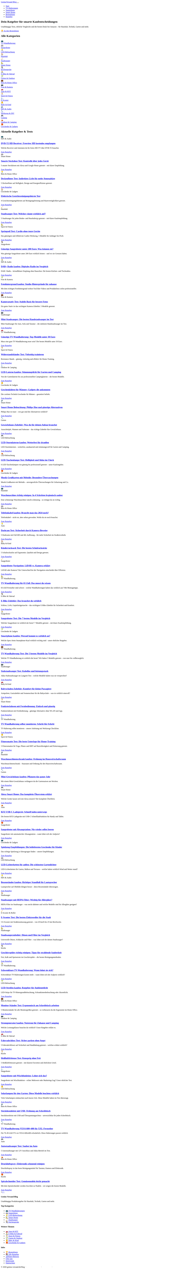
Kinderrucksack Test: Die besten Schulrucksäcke (24, 548)
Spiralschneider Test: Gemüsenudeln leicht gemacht (25, 1181)
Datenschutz (10, 1263)
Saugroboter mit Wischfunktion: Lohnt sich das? (24, 1075)
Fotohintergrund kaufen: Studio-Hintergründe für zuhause (29, 284)
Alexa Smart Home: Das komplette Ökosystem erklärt (26, 794)
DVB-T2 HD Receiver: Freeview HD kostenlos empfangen (28, 143)
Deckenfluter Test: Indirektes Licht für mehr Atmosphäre (28, 178)
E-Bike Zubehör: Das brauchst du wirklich (21, 601)
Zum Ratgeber (6, 152)
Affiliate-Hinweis (12, 1257)
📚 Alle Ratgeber (12, 1254)
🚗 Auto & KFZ (12, 1231)
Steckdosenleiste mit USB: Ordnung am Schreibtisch (25, 1111)
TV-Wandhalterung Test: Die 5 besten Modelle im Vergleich (29, 653)
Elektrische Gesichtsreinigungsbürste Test (20, 196)
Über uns (9, 1259)
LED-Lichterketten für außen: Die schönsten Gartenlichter (29, 864)
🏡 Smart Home (12, 1218)
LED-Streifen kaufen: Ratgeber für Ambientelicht (24, 988)
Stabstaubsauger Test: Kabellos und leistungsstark (24, 671)
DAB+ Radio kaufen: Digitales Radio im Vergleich (24, 266)
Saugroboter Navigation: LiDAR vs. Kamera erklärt (25, 565)
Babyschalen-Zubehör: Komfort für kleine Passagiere (26, 689)
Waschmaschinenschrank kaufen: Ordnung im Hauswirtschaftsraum (33, 759)
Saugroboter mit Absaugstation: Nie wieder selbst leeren (27, 829)
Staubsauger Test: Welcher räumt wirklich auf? (23, 213)
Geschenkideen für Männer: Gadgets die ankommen (25, 389)
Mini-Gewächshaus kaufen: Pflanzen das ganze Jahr (25, 776)
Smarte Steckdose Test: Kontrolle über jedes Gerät (25, 161)
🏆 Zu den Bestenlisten (10, 31)
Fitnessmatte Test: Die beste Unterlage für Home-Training (28, 741)
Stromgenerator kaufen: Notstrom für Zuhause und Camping (30, 1023)
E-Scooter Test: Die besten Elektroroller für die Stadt (26, 917)
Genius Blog (9, 2)
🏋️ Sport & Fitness (13, 1236)
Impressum (10, 1261)
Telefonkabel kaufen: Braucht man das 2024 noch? (25, 513)
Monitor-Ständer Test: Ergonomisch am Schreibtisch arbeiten (30, 1005)
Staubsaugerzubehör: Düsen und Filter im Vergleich (25, 935)
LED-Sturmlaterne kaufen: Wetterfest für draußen (25, 442)
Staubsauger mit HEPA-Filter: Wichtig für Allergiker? (26, 900)
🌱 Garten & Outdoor (14, 1238)
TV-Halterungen (12, 8)
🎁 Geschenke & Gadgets (15, 1243)
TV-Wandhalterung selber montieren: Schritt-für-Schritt (27, 724)
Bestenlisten (10, 15)
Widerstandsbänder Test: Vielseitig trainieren (22, 354)
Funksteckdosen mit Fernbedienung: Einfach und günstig (28, 706)
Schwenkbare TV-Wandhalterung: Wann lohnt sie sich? (27, 970)
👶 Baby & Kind (12, 1240)
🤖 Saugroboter (12, 1213)
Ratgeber (9, 17)
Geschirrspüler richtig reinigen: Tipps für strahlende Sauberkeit (31, 952)
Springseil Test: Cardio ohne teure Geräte (20, 231)
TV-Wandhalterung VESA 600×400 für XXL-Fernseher (27, 1128)
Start (7, 6)
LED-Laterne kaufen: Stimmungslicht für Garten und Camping (31, 372)
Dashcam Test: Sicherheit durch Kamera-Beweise (24, 530)
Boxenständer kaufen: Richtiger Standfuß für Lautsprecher (29, 882)
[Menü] (18, 2)
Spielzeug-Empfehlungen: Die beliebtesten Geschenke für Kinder (31, 847)
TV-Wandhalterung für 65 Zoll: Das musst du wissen (26, 583)
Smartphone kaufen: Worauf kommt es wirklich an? (25, 636)
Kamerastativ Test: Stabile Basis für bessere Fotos (24, 301)
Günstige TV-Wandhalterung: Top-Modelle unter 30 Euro (28, 337)
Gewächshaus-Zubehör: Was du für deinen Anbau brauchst (29, 425)
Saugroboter (10, 10)
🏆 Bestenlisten (12, 1252)
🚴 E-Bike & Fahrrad (14, 1234)
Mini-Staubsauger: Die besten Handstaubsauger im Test (27, 319)
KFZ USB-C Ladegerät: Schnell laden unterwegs (24, 812)
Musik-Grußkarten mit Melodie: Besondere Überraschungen (29, 477)
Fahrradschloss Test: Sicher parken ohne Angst (23, 1040)
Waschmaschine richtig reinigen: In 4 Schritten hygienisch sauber (32, 495)
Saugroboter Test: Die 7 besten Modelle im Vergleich (25, 618)
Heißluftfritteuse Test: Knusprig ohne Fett (21, 1058)
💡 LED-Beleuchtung (14, 1215)
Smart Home (10, 12)
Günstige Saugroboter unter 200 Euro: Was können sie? (27, 249)
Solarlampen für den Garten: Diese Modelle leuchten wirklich (30, 1093)
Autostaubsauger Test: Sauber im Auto (19, 1146)
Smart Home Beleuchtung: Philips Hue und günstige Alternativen (32, 407)
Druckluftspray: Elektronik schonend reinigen (23, 1164)
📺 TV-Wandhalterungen (15, 1211)
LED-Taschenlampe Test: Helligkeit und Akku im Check (27, 460)
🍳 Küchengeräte (12, 1222)
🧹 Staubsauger (12, 1220)
